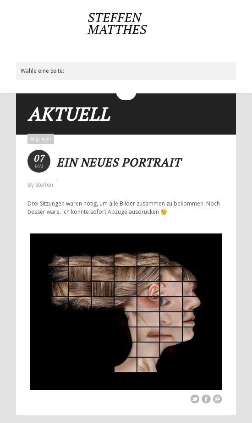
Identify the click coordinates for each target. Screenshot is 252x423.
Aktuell (68, 114)
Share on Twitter (194, 399)
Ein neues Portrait (118, 162)
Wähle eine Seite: (42, 71)
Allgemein (40, 139)
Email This (217, 399)
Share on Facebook (206, 399)
